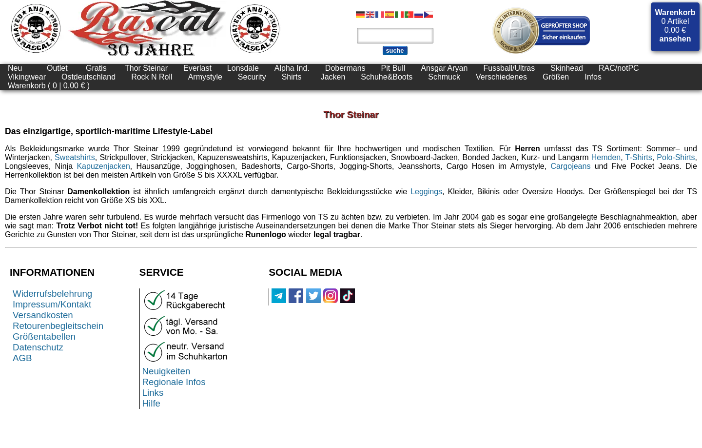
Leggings (426, 191)
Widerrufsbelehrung (52, 293)
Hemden (606, 157)
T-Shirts (638, 157)
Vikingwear (27, 77)
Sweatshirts (75, 157)
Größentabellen (44, 336)
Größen (556, 77)
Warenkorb (675, 12)
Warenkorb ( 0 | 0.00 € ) (49, 85)
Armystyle (205, 77)
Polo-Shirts (676, 157)
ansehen (675, 39)
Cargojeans (571, 166)
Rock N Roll (151, 77)
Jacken (333, 77)
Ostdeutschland (88, 77)
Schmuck (444, 77)
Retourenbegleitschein (58, 326)
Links (153, 392)
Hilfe (151, 403)
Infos (593, 77)
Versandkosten (43, 315)
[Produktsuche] (395, 35)
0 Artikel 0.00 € (675, 25)
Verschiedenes (501, 77)
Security (252, 77)
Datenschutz (38, 347)
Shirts (292, 77)
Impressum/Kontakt (52, 304)
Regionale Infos (174, 382)
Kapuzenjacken (103, 166)
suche (395, 50)
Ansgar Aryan (444, 68)
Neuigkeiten (166, 371)
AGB (22, 358)
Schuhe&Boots (386, 77)
